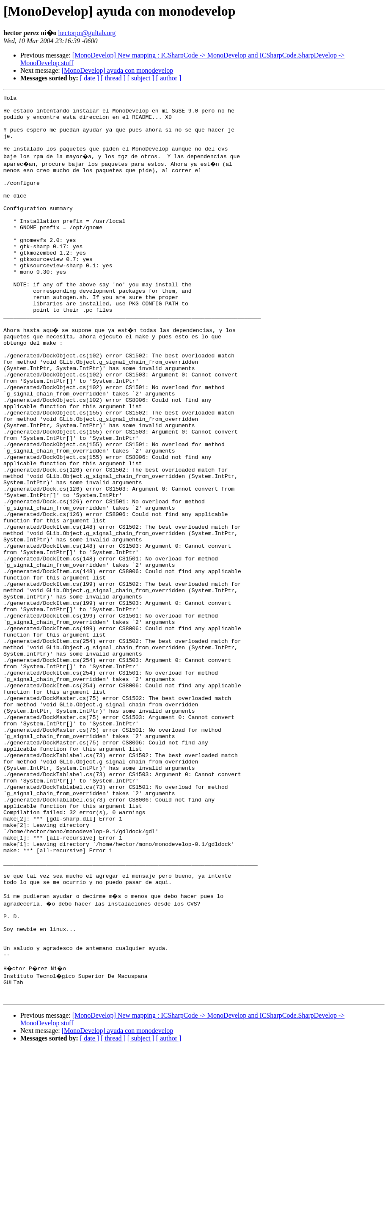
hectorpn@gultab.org (87, 32)
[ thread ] (113, 78)
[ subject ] (140, 78)
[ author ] (169, 78)
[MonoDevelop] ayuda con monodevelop (117, 70)
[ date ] (89, 78)
